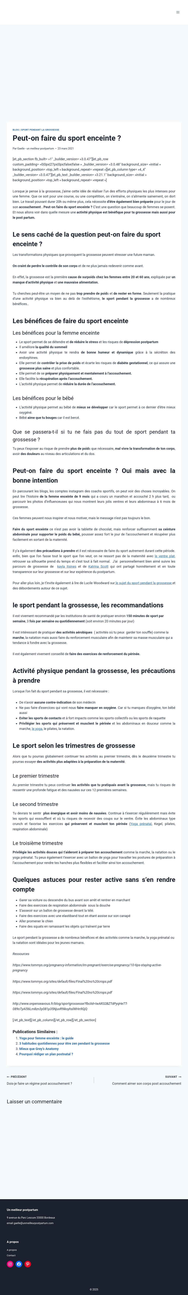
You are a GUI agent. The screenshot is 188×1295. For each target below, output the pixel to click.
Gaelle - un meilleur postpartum (35, 148)
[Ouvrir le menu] (177, 12)
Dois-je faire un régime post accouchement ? (49, 1079)
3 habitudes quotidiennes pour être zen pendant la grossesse (64, 1043)
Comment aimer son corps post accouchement (139, 1079)
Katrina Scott (98, 566)
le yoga (37, 729)
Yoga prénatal (141, 824)
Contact (11, 1255)
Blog (16, 129)
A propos (12, 1249)
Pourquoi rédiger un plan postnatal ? (46, 1054)
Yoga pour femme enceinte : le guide (46, 1038)
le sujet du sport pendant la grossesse (143, 583)
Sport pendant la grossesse (40, 129)
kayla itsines (66, 566)
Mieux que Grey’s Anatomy (39, 1049)
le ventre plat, (165, 556)
